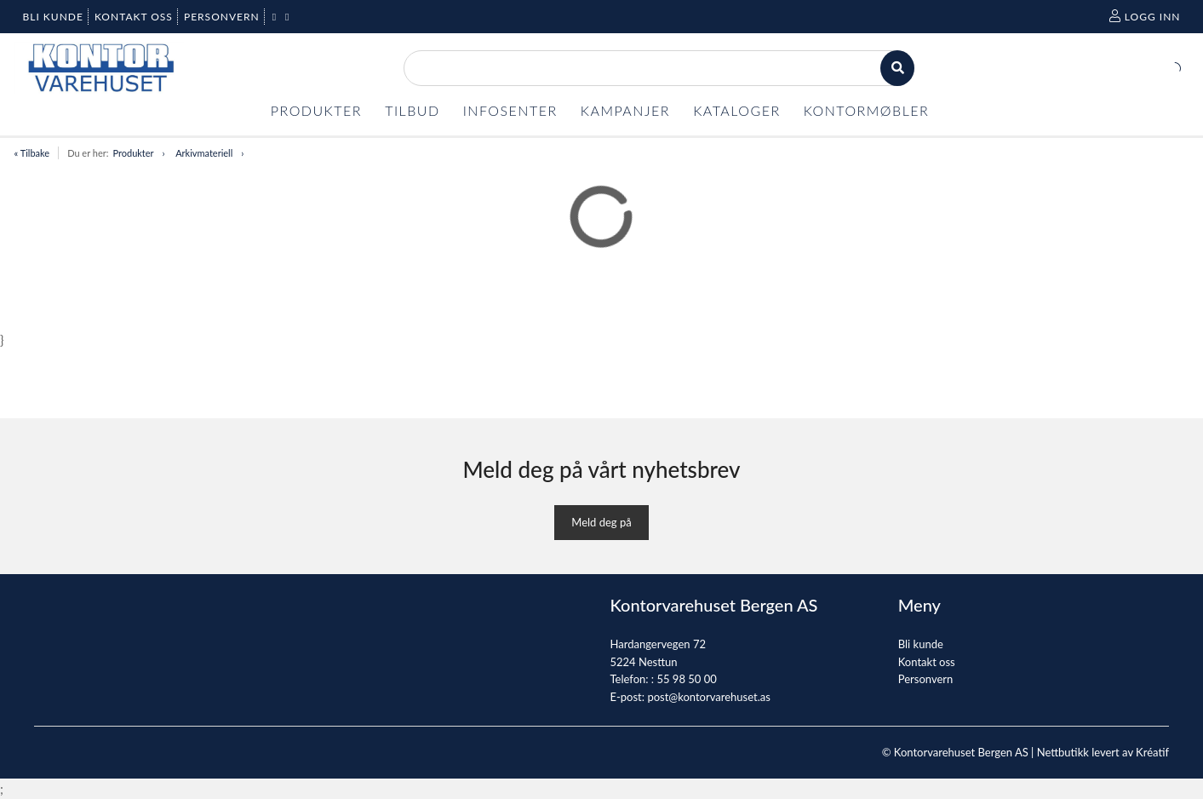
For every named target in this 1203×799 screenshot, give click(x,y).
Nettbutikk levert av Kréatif (1103, 752)
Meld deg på (601, 522)
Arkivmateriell (203, 152)
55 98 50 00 (686, 679)
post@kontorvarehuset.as (708, 697)
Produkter (132, 152)
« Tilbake (32, 152)
